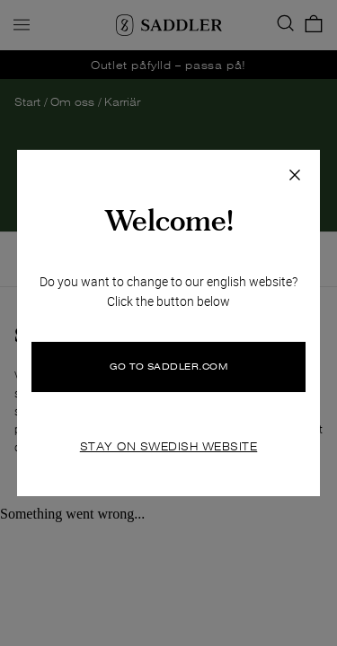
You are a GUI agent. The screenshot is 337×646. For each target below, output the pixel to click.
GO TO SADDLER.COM (169, 366)
